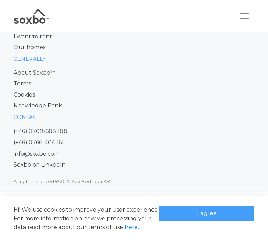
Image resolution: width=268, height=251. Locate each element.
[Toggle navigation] (244, 16)
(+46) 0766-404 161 (39, 142)
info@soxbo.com (37, 154)
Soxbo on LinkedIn (40, 164)
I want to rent (33, 36)
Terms (22, 83)
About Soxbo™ (35, 72)
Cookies (24, 94)
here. (132, 227)
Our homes (29, 47)
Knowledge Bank (38, 105)
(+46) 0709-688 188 (40, 131)
